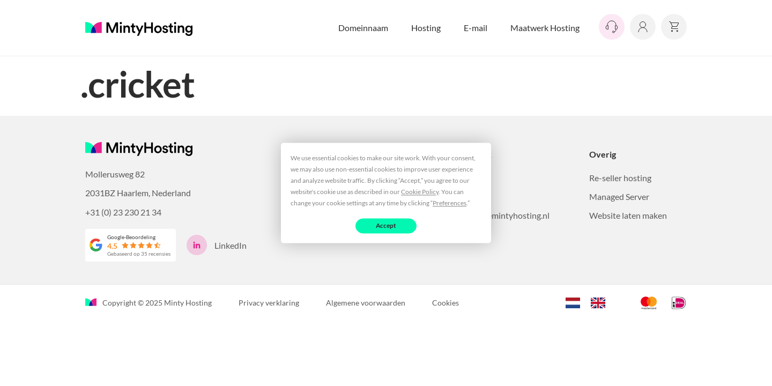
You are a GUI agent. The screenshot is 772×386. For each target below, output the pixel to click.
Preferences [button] (449, 203)
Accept (386, 225)
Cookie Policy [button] (420, 192)
